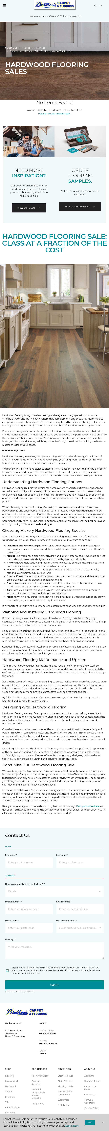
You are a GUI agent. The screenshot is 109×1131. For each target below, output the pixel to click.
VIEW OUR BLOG (28, 208)
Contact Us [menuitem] (90, 1094)
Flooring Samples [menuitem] (36, 1082)
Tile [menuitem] (7, 1102)
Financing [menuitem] (10, 1112)
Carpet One (11, 48)
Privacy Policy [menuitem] (91, 1108)
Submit (54, 985)
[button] (95, 6)
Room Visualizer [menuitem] (40, 1076)
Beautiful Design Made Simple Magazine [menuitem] (38, 1094)
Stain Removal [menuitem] (65, 1076)
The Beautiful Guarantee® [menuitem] (65, 1093)
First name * (11, 855)
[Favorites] (100, 6)
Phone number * (13, 902)
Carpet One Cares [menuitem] (90, 1088)
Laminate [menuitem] (10, 1097)
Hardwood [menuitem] (10, 1086)
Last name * (62, 855)
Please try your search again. (54, 113)
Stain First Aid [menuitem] (65, 1081)
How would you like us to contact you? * (25, 884)
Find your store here (87, 806)
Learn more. (72, 1125)
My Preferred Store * (66, 921)
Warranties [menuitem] (63, 1100)
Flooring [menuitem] (9, 1076)
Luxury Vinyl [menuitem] (11, 1081)
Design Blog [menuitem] (38, 1103)
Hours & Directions (15, 1036)
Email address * (63, 902)
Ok (89, 1122)
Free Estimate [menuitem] (12, 1107)
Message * (10, 940)
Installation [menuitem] (64, 1105)
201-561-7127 (76, 16)
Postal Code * (11, 921)
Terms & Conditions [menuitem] (90, 1101)
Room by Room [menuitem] (92, 1081)
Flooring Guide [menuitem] (65, 1086)
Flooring (26, 48)
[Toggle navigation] (4, 6)
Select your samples (80, 206)
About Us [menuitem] (89, 1076)
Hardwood (40, 48)
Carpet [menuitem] (8, 1091)
